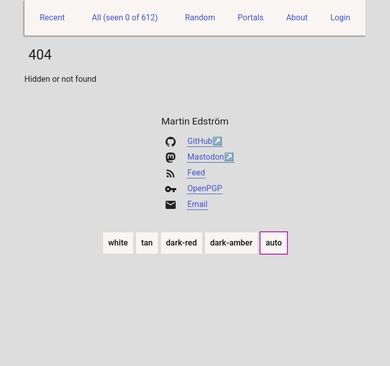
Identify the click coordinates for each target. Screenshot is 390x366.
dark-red (182, 242)
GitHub (199, 141)
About (297, 17)
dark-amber (231, 242)
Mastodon (205, 157)
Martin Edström (195, 121)
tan (147, 242)
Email (197, 204)
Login (340, 17)
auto (274, 242)
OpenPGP (204, 188)
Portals (251, 17)
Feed (196, 172)
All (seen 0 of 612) (125, 17)
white (118, 242)
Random (200, 17)
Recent (52, 17)
